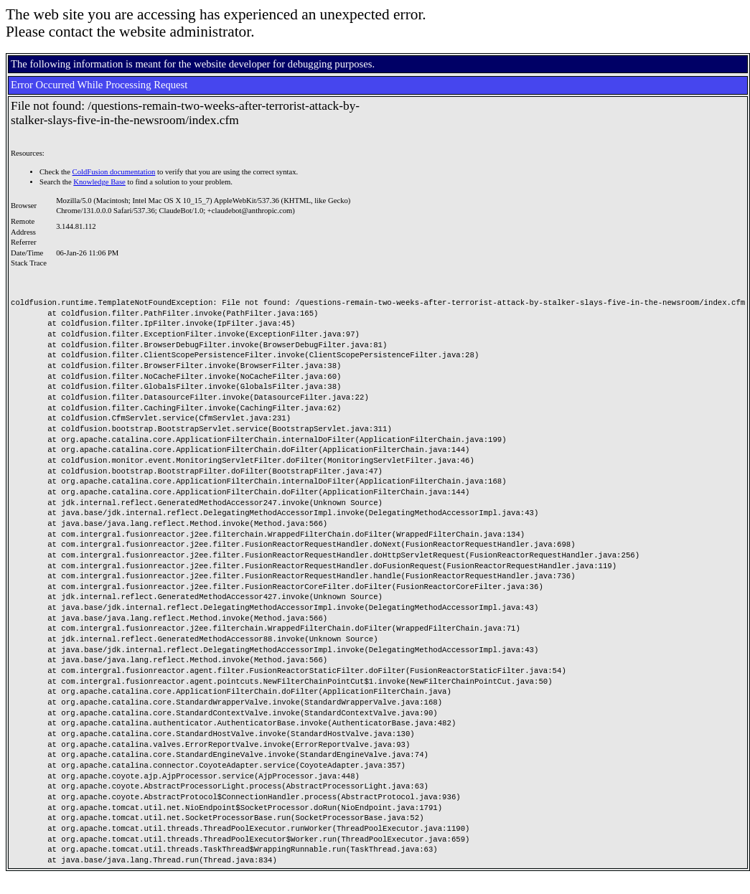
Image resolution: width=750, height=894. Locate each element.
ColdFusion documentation (114, 172)
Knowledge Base (99, 182)
